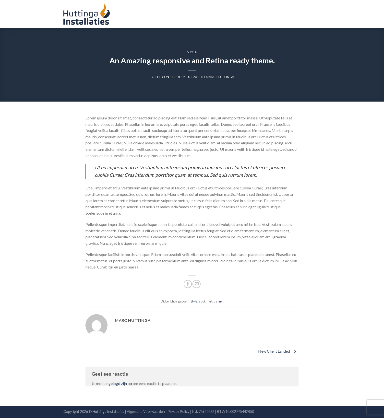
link (220, 301)
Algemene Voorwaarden (145, 411)
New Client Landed (278, 351)
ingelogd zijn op (119, 383)
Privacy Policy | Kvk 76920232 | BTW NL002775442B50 (211, 411)
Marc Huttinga (220, 77)
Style (192, 52)
